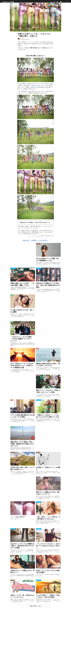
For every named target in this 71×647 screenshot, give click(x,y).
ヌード (27, 237)
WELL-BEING (13, 269)
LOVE (12, 349)
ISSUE (12, 295)
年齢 (30, 237)
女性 (52, 237)
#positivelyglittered (35, 86)
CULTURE (38, 244)
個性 (46, 237)
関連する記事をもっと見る (35, 606)
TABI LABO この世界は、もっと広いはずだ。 (35, 241)
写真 (41, 237)
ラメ (44, 237)
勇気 (39, 237)
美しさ (49, 237)
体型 (37, 237)
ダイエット (33, 237)
